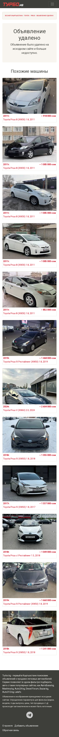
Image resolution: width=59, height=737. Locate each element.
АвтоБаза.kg (47, 685)
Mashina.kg (8, 688)
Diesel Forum (32, 688)
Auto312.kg (8, 692)
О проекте (7, 725)
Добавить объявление (26, 725)
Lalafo (18, 692)
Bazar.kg (44, 688)
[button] (5, 95)
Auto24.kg (20, 688)
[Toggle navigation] (52, 4)
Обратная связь (10, 730)
